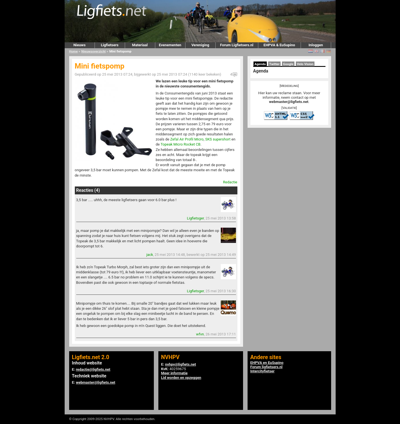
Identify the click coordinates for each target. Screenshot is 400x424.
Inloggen (316, 45)
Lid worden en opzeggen (181, 377)
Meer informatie (174, 373)
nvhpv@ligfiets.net (180, 364)
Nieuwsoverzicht (93, 51)
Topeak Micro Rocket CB (180, 144)
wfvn (200, 334)
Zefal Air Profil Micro (187, 139)
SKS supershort (218, 139)
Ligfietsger (195, 218)
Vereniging (200, 45)
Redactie (230, 182)
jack (149, 254)
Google (288, 64)
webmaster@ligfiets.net (288, 102)
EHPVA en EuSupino (267, 363)
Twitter (274, 64)
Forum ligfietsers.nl (266, 367)
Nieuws (79, 45)
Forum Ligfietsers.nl (236, 45)
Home (73, 51)
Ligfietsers (109, 45)
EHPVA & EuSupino (279, 45)
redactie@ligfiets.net (93, 369)
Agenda (260, 64)
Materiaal (140, 45)
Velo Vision (305, 64)
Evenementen (170, 45)
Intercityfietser (262, 371)
